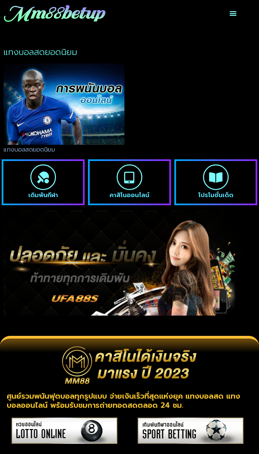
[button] (233, 13)
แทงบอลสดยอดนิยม (29, 149)
